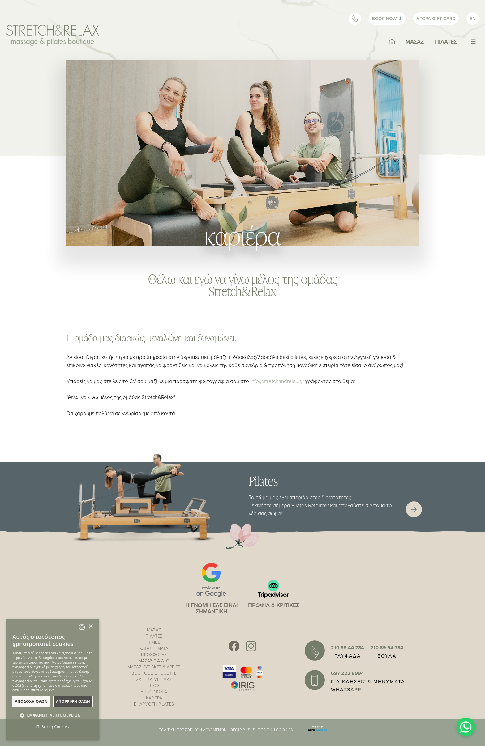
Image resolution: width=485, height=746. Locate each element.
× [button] (90, 626)
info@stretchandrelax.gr (277, 381)
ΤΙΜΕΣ (154, 642)
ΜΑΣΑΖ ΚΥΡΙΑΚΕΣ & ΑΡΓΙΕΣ (153, 667)
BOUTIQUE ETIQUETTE (154, 673)
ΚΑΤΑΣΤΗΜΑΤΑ (153, 648)
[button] (52, 715)
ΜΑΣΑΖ (415, 41)
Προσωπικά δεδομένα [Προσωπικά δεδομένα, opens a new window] (38, 690)
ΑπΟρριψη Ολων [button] (73, 701)
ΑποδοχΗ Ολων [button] (31, 701)
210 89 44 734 (347, 647)
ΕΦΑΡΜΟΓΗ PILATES (154, 704)
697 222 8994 (347, 673)
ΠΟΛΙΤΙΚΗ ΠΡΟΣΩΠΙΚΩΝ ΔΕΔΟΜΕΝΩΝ (192, 729)
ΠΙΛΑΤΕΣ (446, 41)
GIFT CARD (436, 18)
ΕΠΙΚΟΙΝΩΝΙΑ (154, 691)
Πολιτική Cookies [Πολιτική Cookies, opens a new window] (52, 726)
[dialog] (52, 679)
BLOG (154, 685)
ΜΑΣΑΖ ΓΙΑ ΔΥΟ (154, 661)
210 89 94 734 (386, 647)
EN (473, 18)
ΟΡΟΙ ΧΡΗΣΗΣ (242, 729)
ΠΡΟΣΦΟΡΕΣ (154, 654)
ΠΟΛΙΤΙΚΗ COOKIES (275, 729)
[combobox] (82, 627)
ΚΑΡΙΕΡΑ (154, 698)
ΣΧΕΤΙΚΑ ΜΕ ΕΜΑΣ (154, 679)
